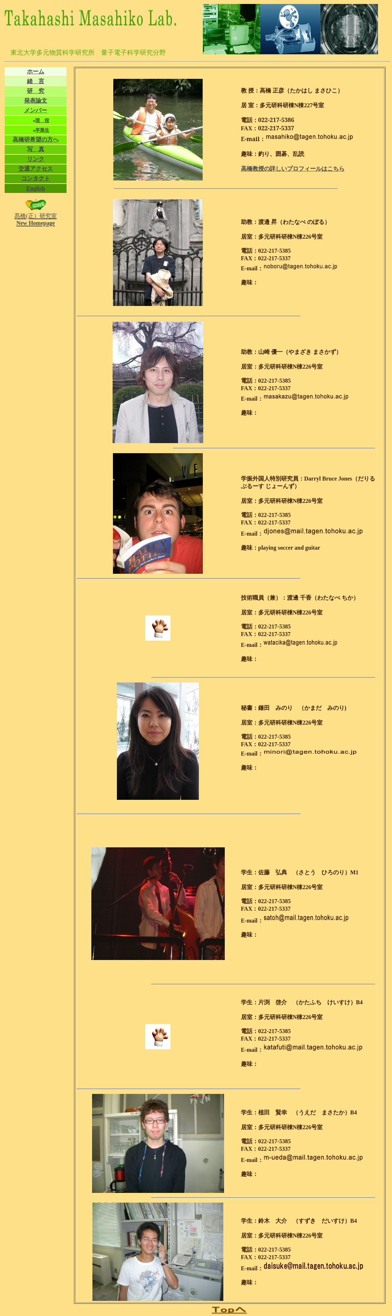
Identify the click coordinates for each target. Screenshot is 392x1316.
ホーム (35, 71)
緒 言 (35, 81)
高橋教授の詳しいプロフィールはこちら (293, 168)
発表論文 (35, 101)
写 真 (35, 149)
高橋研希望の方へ (36, 139)
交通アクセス (35, 169)
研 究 (35, 91)
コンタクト (35, 178)
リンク (35, 159)
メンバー (35, 110)
